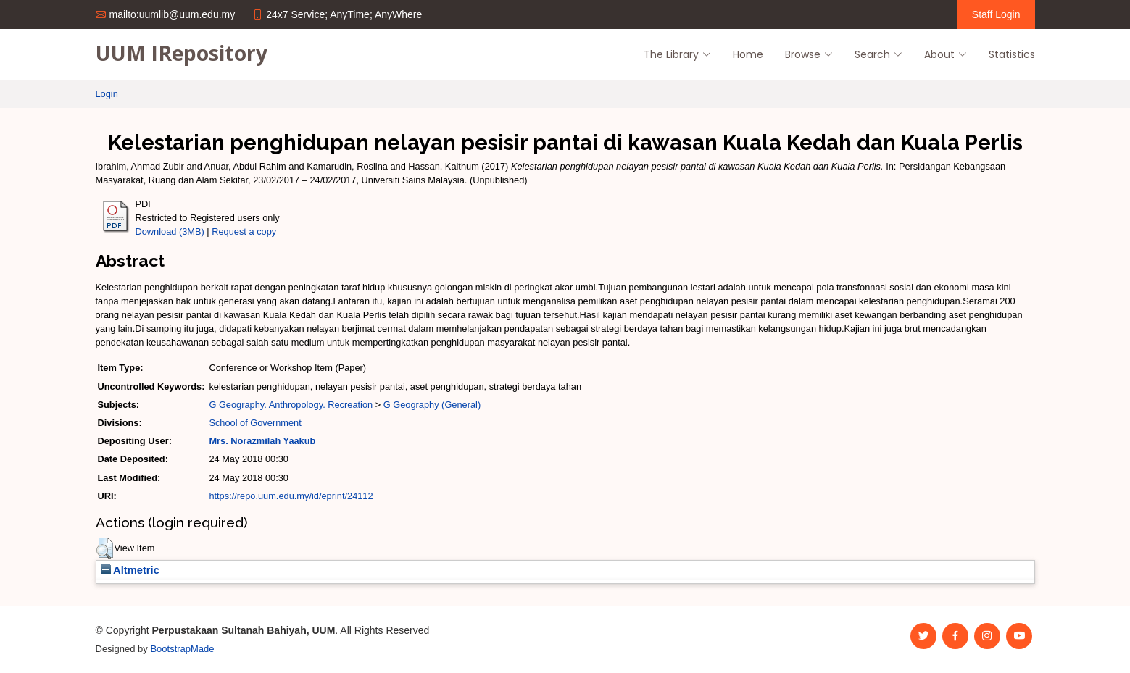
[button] (104, 548)
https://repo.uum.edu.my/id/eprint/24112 (291, 495)
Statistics (1012, 54)
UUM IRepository (181, 53)
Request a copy (244, 231)
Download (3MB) (170, 231)
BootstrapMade (182, 648)
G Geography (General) (432, 404)
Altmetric (130, 570)
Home (748, 54)
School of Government (255, 422)
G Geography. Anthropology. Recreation (291, 404)
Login (107, 93)
